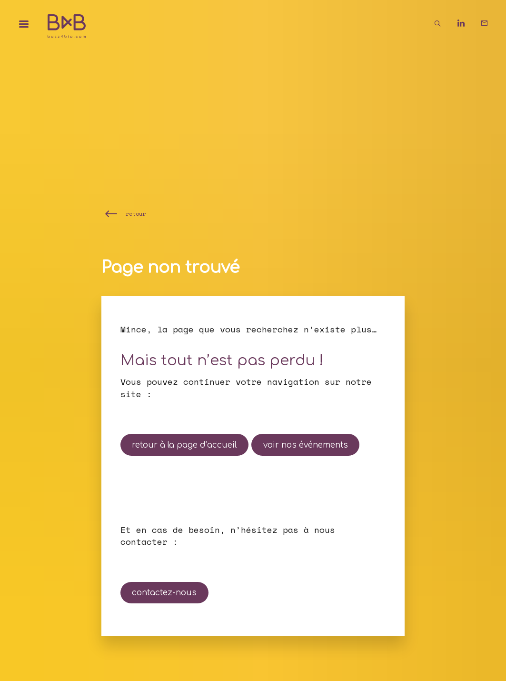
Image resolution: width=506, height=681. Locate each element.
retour (136, 214)
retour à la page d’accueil (184, 445)
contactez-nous (164, 592)
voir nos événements (305, 445)
